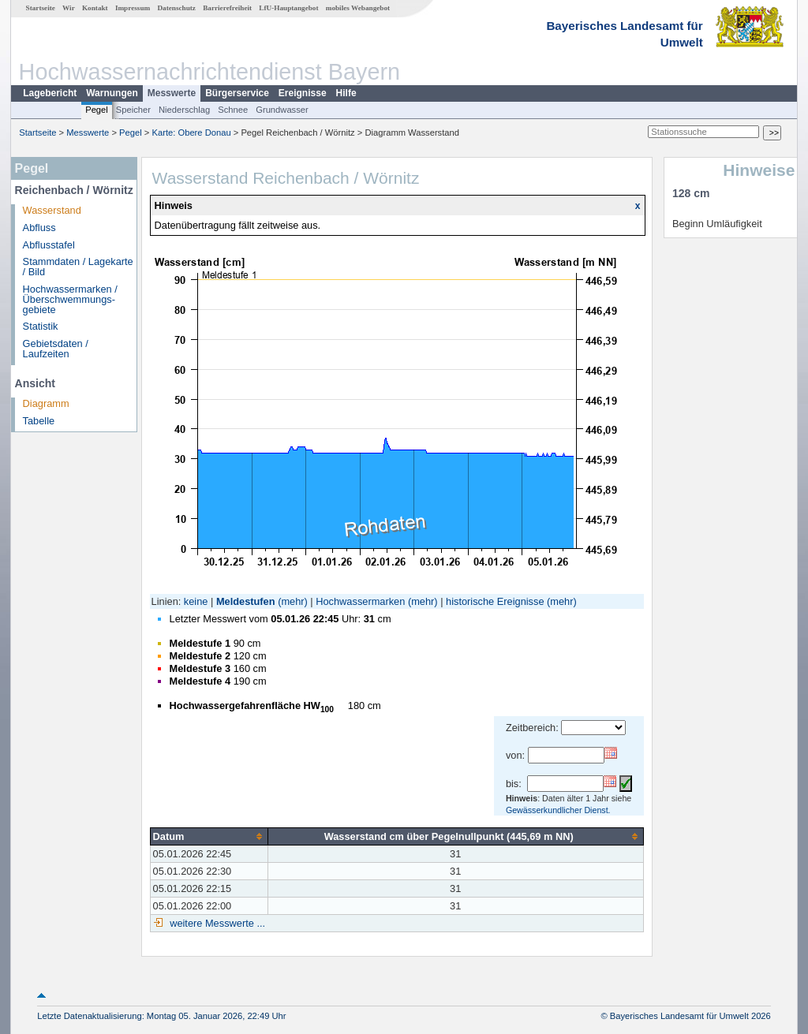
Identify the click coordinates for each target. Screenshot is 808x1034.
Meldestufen (245, 601)
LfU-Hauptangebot (288, 8)
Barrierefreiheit (227, 8)
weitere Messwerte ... (216, 923)
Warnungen (112, 93)
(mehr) (293, 601)
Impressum (132, 8)
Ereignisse (303, 93)
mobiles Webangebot (358, 8)
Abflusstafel (49, 245)
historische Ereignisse (495, 601)
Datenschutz (176, 8)
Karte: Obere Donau (191, 132)
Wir (68, 8)
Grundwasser (282, 109)
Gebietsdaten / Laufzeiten (55, 349)
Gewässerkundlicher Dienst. (558, 810)
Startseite (40, 8)
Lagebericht (50, 93)
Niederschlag (184, 109)
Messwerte (172, 93)
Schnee (233, 109)
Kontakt (95, 8)
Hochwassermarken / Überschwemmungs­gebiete (70, 299)
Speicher (133, 109)
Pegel (96, 109)
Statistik (40, 326)
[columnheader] (208, 836)
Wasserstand (52, 210)
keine (196, 601)
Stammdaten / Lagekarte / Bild (78, 267)
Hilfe (346, 93)
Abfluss (39, 227)
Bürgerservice (237, 93)
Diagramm (46, 403)
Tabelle (39, 421)
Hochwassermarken (360, 601)
